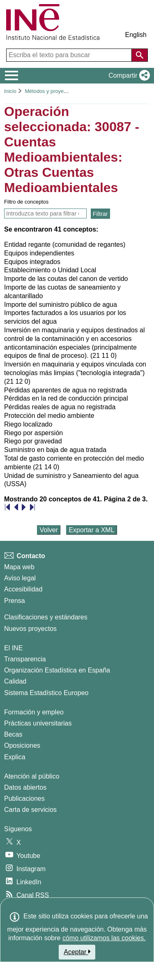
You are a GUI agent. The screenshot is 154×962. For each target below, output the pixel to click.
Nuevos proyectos (30, 628)
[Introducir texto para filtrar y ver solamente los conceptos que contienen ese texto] (45, 213)
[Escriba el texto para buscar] (69, 55)
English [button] (136, 34)
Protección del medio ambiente (49, 415)
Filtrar (100, 214)
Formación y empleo (34, 712)
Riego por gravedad (33, 441)
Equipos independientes (39, 253)
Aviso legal (20, 578)
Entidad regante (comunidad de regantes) (64, 244)
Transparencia (25, 659)
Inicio (10, 91)
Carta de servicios (30, 809)
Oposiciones (22, 745)
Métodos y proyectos (50, 91)
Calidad (15, 681)
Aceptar (77, 951)
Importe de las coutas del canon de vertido (66, 278)
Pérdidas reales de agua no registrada (59, 406)
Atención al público (31, 776)
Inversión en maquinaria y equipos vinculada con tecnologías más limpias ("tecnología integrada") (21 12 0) (75, 373)
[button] (127, 75)
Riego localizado (28, 424)
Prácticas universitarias (38, 723)
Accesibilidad (23, 589)
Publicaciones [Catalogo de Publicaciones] (24, 798)
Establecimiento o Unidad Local (50, 270)
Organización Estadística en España (57, 670)
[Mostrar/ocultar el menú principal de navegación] (11, 75)
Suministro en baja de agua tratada (55, 449)
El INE (13, 647)
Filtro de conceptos (26, 202)
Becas (13, 734)
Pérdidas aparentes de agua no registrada (65, 390)
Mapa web (19, 566)
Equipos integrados (32, 261)
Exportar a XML (91, 529)
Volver (48, 529)
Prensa (14, 600)
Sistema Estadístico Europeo (46, 692)
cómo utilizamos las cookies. (104, 937)
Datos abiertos (25, 787)
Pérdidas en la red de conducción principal (66, 398)
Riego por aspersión (33, 432)
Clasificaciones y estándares (45, 617)
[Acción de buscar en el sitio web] (139, 55)
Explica (14, 756)
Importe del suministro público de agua (60, 304)
